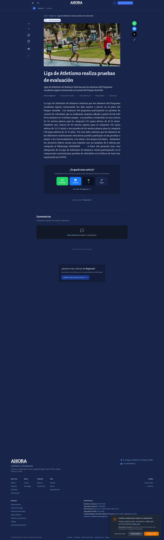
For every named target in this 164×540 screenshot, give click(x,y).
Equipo (107, 537)
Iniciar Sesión (149, 483)
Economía (14, 490)
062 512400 (119, 514)
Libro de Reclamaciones (18, 525)
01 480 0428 (101, 506)
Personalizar (136, 534)
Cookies (13, 522)
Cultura (26, 483)
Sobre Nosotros (16, 505)
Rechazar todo (120, 534)
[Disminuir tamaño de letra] (29, 28)
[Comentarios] (29, 42)
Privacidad (77, 537)
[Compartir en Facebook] (75, 181)
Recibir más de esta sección (75, 277)
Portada (52, 483)
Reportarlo (87, 200)
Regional (41, 8)
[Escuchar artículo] (29, 49)
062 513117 (98, 509)
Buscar (52, 486)
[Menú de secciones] (33, 3)
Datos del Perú (55, 490)
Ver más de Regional (82, 189)
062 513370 (133, 514)
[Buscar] (38, 3)
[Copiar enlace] (134, 39)
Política (13, 483)
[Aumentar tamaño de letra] (29, 23)
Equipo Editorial (16, 515)
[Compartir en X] (88, 181)
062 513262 (106, 509)
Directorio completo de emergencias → (96, 516)
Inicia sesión (72, 235)
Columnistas (41, 486)
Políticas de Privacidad (18, 511)
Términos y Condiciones (18, 518)
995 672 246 (101, 504)
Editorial (39, 483)
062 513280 (100, 511)
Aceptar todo (151, 534)
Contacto (150, 486)
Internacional (15, 493)
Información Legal (17, 508)
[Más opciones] (29, 56)
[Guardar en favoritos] (29, 35)
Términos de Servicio (87, 537)
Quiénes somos (99, 537)
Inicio (46, 16)
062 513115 (115, 509)
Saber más (136, 524)
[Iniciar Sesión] (125, 3)
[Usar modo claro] (115, 3)
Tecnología (27, 486)
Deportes (14, 486)
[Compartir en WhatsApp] (62, 181)
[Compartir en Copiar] (102, 181)
